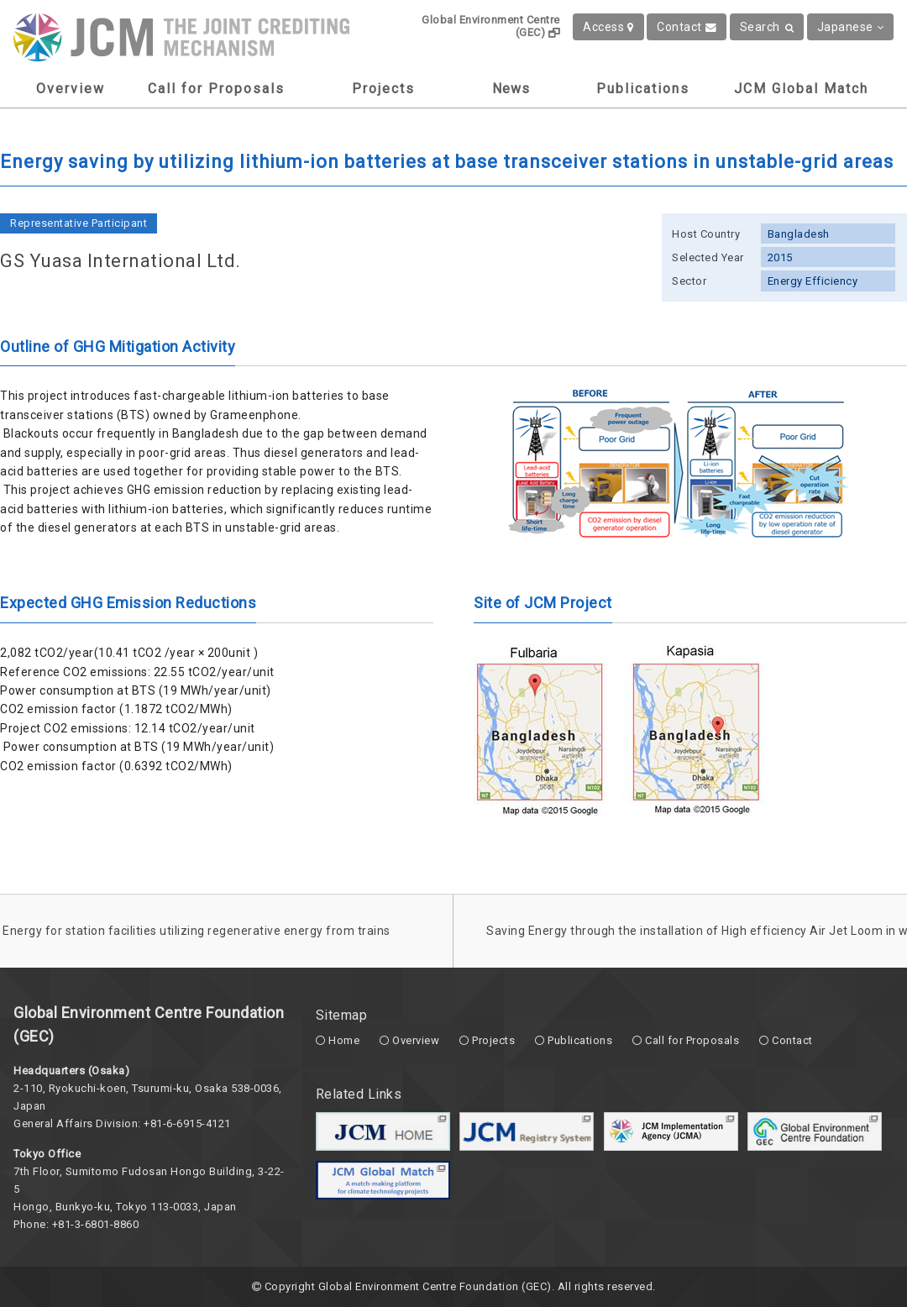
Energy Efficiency (813, 281)
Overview (70, 89)
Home (343, 1040)
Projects (383, 89)
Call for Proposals (216, 89)
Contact (686, 27)
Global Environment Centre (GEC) (491, 26)
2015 (780, 257)
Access (608, 27)
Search (767, 27)
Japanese (850, 27)
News (511, 89)
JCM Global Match (801, 89)
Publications (642, 89)
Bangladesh (799, 234)
